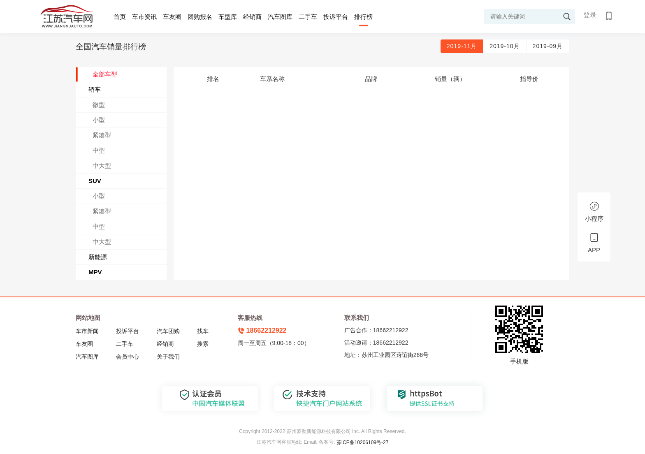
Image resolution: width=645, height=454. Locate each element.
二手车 (308, 16)
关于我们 (168, 356)
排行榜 (363, 16)
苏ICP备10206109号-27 (362, 442)
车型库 (227, 16)
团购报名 (200, 16)
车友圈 (172, 16)
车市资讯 (144, 16)
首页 (120, 16)
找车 (203, 331)
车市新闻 (87, 331)
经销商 (252, 16)
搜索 (203, 343)
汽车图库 (280, 16)
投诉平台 (335, 16)
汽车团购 (168, 331)
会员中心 (127, 356)
